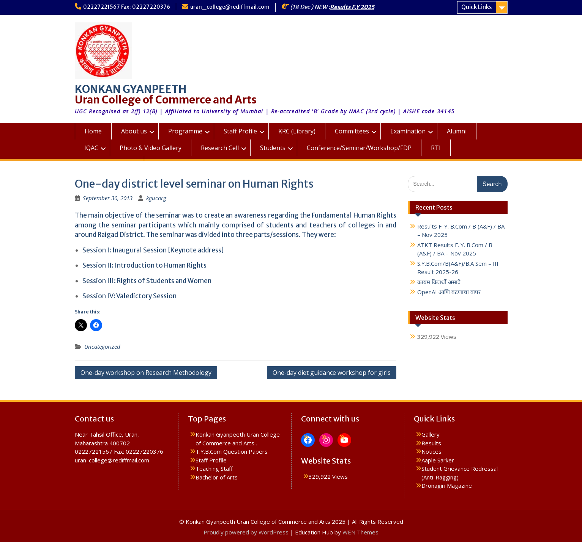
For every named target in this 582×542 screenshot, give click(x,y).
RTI (436, 148)
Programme (185, 131)
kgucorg (156, 198)
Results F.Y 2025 (352, 7)
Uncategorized (102, 346)
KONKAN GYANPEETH (130, 89)
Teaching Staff (214, 468)
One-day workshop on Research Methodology (145, 372)
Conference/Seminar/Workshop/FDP (359, 148)
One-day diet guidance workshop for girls (332, 372)
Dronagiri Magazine (446, 485)
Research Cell (220, 148)
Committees (352, 131)
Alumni (457, 131)
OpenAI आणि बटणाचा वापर (449, 292)
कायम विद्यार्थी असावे (439, 282)
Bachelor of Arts (217, 477)
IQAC (91, 148)
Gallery (430, 434)
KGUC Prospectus (109, 164)
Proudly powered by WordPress (246, 532)
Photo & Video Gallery (150, 148)
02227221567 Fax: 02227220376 (126, 6)
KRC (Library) (296, 131)
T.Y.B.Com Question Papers (232, 451)
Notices (431, 451)
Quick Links (476, 7)
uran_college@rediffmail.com (230, 6)
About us (134, 131)
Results (431, 443)
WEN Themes (360, 532)
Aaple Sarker (437, 460)
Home (93, 131)
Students (272, 148)
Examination (408, 131)
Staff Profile (240, 131)
